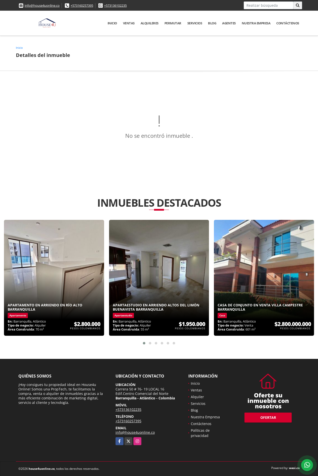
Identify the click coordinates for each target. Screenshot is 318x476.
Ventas (129, 23)
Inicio (112, 23)
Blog (212, 23)
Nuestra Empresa (256, 23)
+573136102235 (115, 5)
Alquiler (197, 396)
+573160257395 (82, 5)
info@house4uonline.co (42, 5)
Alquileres (150, 23)
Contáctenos (287, 23)
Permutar (172, 23)
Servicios (194, 23)
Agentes (229, 23)
